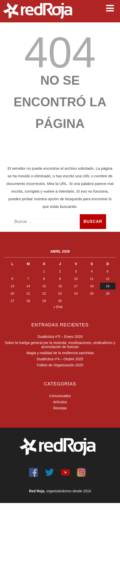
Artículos (60, 402)
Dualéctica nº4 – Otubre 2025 (60, 359)
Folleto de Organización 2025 (60, 365)
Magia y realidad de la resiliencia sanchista (60, 353)
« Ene (58, 307)
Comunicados (60, 396)
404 (60, 52)
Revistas (60, 408)
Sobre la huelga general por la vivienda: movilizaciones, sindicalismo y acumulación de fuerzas (60, 345)
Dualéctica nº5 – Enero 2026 (60, 337)
